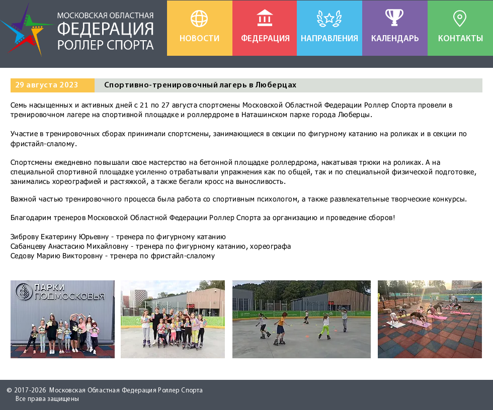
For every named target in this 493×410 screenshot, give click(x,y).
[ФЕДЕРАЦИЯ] (265, 39)
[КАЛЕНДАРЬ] (395, 39)
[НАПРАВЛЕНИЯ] (329, 39)
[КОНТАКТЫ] (460, 39)
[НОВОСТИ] (199, 39)
